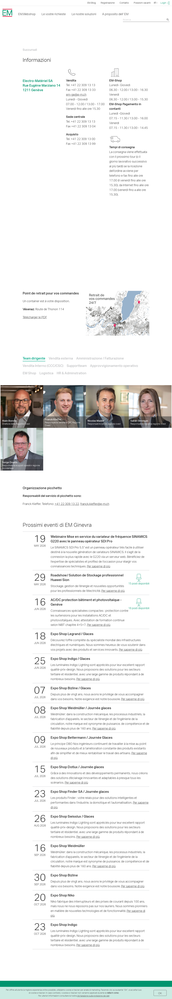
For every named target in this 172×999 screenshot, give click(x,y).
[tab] (34, 357)
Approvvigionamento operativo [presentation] (114, 365)
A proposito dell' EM (115, 14)
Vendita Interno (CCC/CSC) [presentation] (43, 365)
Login (165, 3)
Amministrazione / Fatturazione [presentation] (100, 358)
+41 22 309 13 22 (67, 504)
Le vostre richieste (54, 14)
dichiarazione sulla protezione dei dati (93, 996)
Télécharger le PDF (35, 317)
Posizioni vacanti (142, 2)
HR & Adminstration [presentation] (71, 373)
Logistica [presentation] (46, 373)
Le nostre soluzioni (84, 14)
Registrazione (108, 2)
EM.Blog (91, 2)
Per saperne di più (98, 566)
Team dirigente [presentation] (34, 358)
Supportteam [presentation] (77, 365)
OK (160, 993)
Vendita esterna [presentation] (61, 358)
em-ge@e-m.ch (76, 94)
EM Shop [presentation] (29, 373)
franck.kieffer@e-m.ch (94, 504)
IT (155, 2)
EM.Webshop (27, 14)
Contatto (124, 2)
